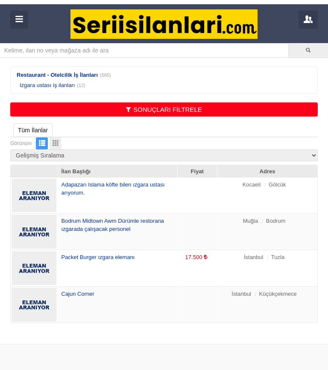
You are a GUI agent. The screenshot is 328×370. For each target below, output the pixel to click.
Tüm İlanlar (33, 130)
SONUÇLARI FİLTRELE (164, 109)
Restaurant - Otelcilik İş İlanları (57, 75)
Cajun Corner (78, 294)
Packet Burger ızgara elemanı (98, 257)
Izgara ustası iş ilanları (47, 85)
